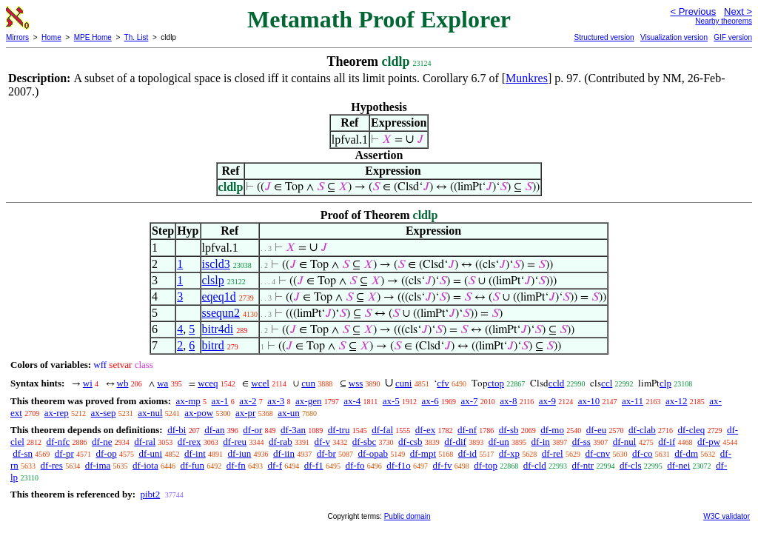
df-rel (552, 453)
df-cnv (597, 453)
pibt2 (150, 494)
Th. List (136, 37)
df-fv (442, 465)
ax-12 (676, 400)
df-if (666, 441)
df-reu (234, 441)
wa (162, 383)
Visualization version (674, 37)
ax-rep (56, 412)
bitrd (213, 345)
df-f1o (398, 465)
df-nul (625, 441)
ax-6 (430, 400)
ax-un (289, 412)
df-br (326, 453)
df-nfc (58, 441)
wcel (260, 383)
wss (356, 383)
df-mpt (423, 453)
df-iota (145, 465)
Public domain (407, 516)
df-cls (631, 465)
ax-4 (351, 400)
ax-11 (632, 400)
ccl (606, 383)
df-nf (467, 429)
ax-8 (508, 400)
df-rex (189, 441)
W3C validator (726, 516)
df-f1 (313, 465)
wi (88, 383)
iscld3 (216, 264)
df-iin (284, 453)
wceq (208, 383)
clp (665, 383)
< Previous (693, 11)
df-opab (372, 453)
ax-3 (275, 400)
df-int (195, 453)
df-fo (354, 465)
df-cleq (691, 429)
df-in (540, 441)
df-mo (552, 429)
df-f (274, 465)
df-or (252, 429)
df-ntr (583, 465)
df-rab (280, 441)
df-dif (455, 441)
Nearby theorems (723, 21)
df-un (499, 441)
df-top (485, 465)
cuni (403, 383)
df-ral (144, 441)
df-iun (240, 453)
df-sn (23, 453)
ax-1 (220, 400)
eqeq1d (219, 296)
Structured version (604, 37)
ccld (557, 383)
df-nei (678, 465)
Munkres (527, 78)
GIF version (733, 37)
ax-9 (547, 400)
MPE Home (93, 37)
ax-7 (468, 400)
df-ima (98, 465)
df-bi (176, 429)
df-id (467, 453)
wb (123, 383)
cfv (443, 383)
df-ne (102, 441)
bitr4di (218, 329)
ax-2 (247, 400)
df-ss (581, 441)
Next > (738, 11)
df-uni (150, 453)
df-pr (64, 453)
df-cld (534, 465)
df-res (52, 465)
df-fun (192, 465)
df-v (322, 441)
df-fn (236, 465)
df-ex (425, 429)
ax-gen (308, 400)
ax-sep (103, 412)
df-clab (642, 429)
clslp (213, 280)
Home (51, 37)
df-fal (382, 429)
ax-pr (245, 412)
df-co (642, 453)
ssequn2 (221, 312)
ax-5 (391, 400)
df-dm (686, 453)
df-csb (410, 441)
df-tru (339, 429)
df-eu (596, 429)
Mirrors (17, 37)
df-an (214, 429)
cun (308, 383)
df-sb (509, 429)
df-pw (708, 441)
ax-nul (150, 412)
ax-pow (198, 412)
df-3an (293, 429)
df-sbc (364, 441)
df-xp (509, 453)
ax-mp (188, 400)
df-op (105, 453)
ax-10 (589, 400)
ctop (496, 383)
